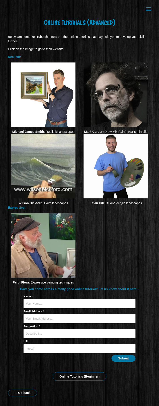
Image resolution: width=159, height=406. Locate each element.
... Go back (23, 393)
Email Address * (34, 311)
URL (26, 341)
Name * (28, 296)
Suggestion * (32, 326)
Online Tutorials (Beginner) (79, 376)
